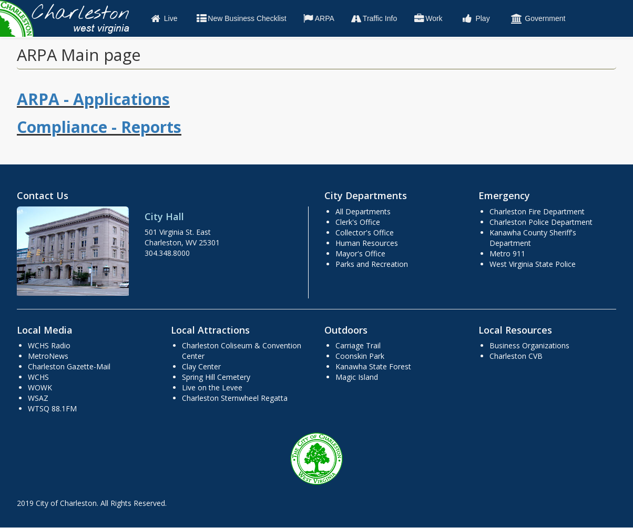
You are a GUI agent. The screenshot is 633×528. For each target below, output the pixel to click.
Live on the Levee (212, 387)
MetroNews (48, 356)
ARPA (318, 18)
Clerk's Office (357, 222)
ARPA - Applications (93, 99)
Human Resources (366, 243)
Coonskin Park (359, 356)
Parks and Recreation (371, 264)
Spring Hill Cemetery (216, 377)
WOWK (40, 387)
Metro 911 (507, 253)
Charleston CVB (516, 356)
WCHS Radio (49, 345)
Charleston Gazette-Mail (69, 366)
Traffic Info (373, 18)
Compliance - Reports (99, 127)
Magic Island (356, 377)
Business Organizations (529, 345)
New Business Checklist (240, 18)
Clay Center (201, 366)
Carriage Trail (358, 345)
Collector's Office (364, 232)
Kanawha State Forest (373, 366)
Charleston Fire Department (537, 211)
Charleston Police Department (541, 222)
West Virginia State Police (532, 264)
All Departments (363, 211)
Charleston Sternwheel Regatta (235, 398)
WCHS (38, 377)
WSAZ (38, 398)
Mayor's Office (360, 253)
